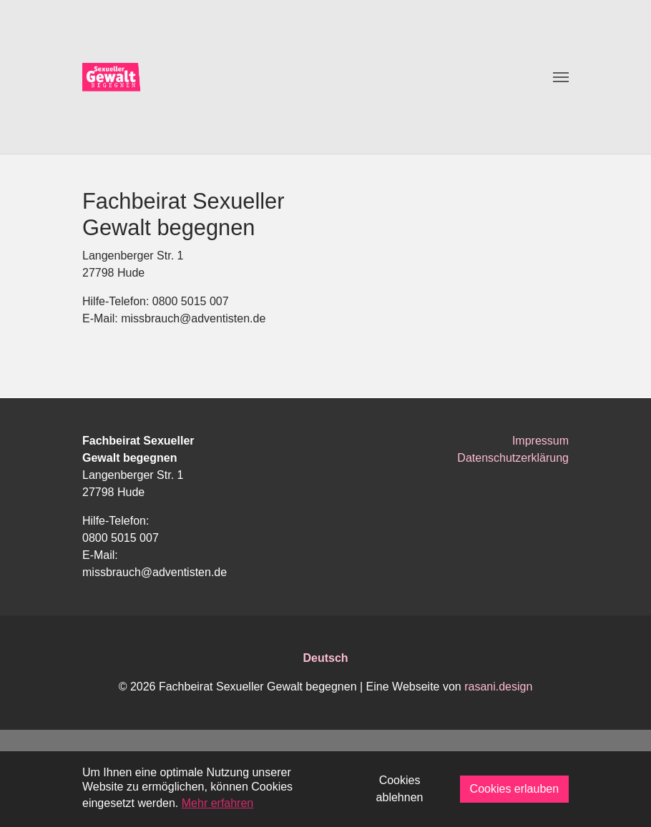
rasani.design (498, 686)
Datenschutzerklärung (513, 458)
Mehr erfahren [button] (218, 803)
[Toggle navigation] (561, 77)
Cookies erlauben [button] (514, 789)
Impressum (540, 441)
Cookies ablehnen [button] (400, 788)
